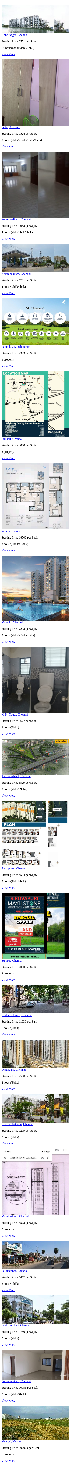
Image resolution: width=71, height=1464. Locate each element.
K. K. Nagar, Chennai (15, 714)
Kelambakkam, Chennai (16, 273)
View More (8, 54)
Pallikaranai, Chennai (15, 1270)
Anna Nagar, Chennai (15, 35)
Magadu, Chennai (12, 622)
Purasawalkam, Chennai (16, 219)
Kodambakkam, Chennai (17, 1015)
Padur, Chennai (11, 127)
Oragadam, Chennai (14, 1069)
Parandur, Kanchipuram (16, 346)
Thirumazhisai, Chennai (16, 776)
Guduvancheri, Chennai (16, 1325)
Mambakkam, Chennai (15, 1216)
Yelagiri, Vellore (11, 1441)
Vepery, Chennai (12, 531)
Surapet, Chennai (12, 960)
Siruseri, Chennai (12, 438)
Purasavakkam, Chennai (16, 1381)
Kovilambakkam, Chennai (17, 1124)
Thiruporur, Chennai (14, 868)
